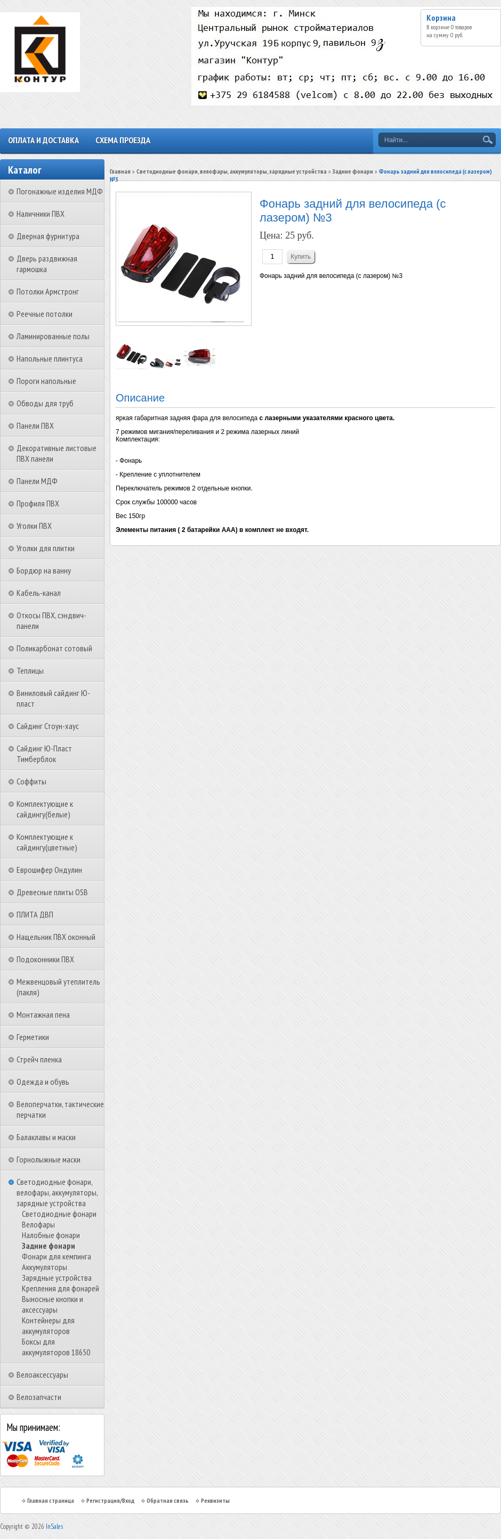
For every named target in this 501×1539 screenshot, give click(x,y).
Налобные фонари (51, 1235)
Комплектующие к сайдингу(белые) (45, 809)
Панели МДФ (37, 481)
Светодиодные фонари (59, 1213)
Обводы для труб (45, 403)
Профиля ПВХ (38, 503)
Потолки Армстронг (48, 291)
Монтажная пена (43, 1014)
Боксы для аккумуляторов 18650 (56, 1346)
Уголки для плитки (46, 548)
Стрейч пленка (39, 1059)
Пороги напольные (46, 380)
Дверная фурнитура (48, 236)
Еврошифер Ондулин (49, 869)
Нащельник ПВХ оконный (56, 936)
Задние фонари (48, 1245)
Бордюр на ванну (44, 570)
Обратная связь (168, 1500)
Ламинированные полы (53, 336)
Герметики (33, 1037)
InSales (54, 1526)
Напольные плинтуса (50, 358)
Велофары (38, 1224)
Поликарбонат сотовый (54, 648)
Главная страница (50, 1500)
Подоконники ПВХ (45, 959)
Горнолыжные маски (48, 1159)
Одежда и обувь (43, 1081)
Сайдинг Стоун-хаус (48, 726)
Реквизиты (215, 1500)
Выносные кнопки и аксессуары (52, 1304)
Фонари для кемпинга (56, 1256)
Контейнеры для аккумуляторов (48, 1325)
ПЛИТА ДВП (35, 914)
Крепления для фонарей (60, 1288)
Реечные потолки (44, 313)
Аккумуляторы (44, 1267)
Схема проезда (122, 140)
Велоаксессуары (42, 1374)
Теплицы (30, 670)
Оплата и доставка (43, 140)
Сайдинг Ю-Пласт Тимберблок (44, 753)
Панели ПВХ (35, 425)
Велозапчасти (39, 1396)
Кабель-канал (39, 592)
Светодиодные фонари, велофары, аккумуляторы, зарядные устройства (57, 1192)
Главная (120, 171)
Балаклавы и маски (46, 1137)
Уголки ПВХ (34, 525)
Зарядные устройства (57, 1277)
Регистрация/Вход (110, 1500)
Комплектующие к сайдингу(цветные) (47, 842)
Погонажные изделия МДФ (60, 191)
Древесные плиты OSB (52, 892)
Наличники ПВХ (40, 213)
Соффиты (31, 781)
